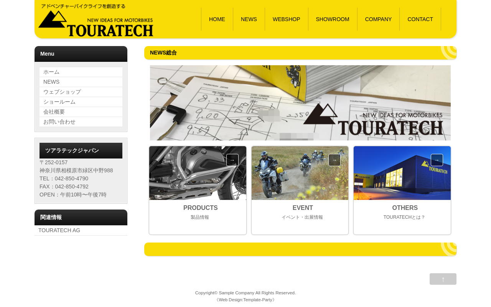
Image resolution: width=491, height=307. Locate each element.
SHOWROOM (332, 19)
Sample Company (236, 292)
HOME (217, 19)
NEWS (249, 19)
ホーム (51, 72)
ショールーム (59, 102)
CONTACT (420, 19)
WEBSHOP (286, 19)
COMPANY (378, 19)
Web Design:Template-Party (245, 299)
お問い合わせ (59, 122)
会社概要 (54, 112)
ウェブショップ (62, 92)
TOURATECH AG (59, 230)
